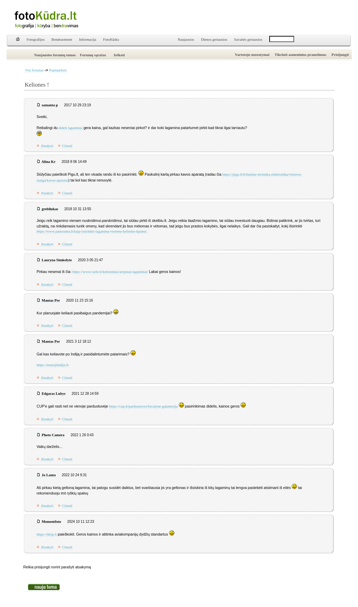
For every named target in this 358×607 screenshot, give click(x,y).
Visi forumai (34, 70)
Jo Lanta (49, 475)
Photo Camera (53, 435)
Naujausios (186, 39)
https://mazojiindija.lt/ (53, 365)
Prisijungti (340, 54)
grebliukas (50, 209)
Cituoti (67, 146)
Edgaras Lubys (54, 393)
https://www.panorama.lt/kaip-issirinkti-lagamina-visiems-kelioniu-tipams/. (92, 231)
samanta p (50, 105)
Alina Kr (48, 162)
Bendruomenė (61, 39)
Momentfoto (51, 521)
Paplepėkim (57, 70)
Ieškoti (119, 55)
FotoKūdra (111, 39)
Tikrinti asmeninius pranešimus (301, 54)
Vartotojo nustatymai (252, 54)
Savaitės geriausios (248, 39)
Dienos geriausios (214, 39)
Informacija (87, 39)
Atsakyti (47, 146)
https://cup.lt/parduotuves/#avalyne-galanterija (143, 406)
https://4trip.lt (47, 534)
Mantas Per (51, 300)
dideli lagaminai (71, 128)
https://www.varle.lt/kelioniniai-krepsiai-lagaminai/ (110, 272)
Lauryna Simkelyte (57, 260)
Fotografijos (36, 39)
